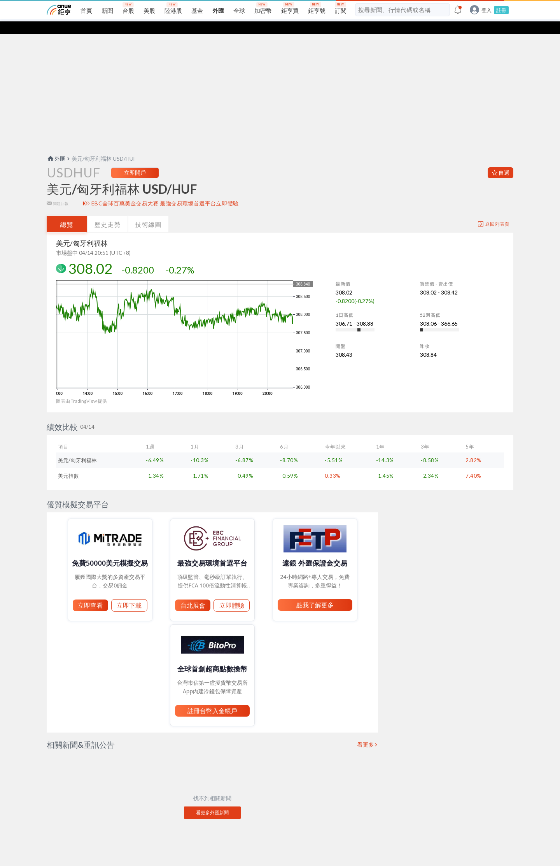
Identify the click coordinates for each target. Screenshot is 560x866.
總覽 (67, 212)
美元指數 (68, 463)
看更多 (365, 732)
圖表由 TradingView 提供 (81, 388)
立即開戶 (135, 160)
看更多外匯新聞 (212, 800)
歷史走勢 (107, 212)
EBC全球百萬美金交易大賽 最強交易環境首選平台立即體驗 (165, 191)
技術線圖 (148, 212)
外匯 (56, 146)
